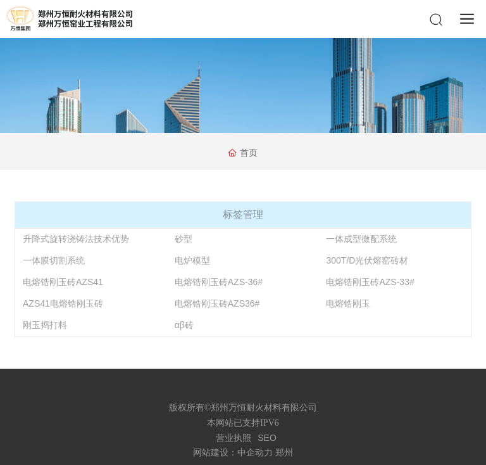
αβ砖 (184, 325)
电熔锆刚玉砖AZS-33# (370, 282)
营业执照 (233, 438)
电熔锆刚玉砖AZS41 (63, 282)
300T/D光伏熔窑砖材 (367, 260)
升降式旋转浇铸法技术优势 (76, 239)
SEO (267, 438)
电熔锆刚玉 (348, 303)
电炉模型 (192, 260)
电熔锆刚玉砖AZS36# (217, 303)
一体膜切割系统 (54, 260)
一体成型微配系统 (361, 239)
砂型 (183, 239)
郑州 (284, 452)
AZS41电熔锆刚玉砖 (63, 303)
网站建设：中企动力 (233, 452)
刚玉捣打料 (45, 325)
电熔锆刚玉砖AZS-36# (219, 282)
